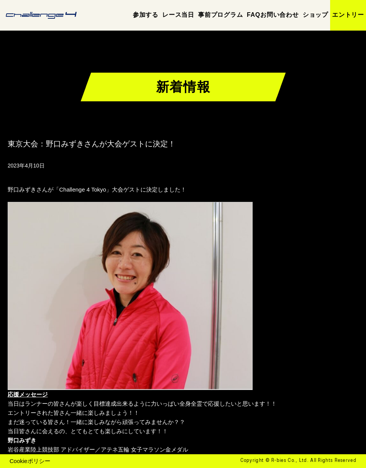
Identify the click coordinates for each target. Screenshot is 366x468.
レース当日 (178, 14)
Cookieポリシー (30, 461)
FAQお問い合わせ (273, 14)
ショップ (315, 14)
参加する (145, 14)
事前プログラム (220, 14)
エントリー (348, 14)
